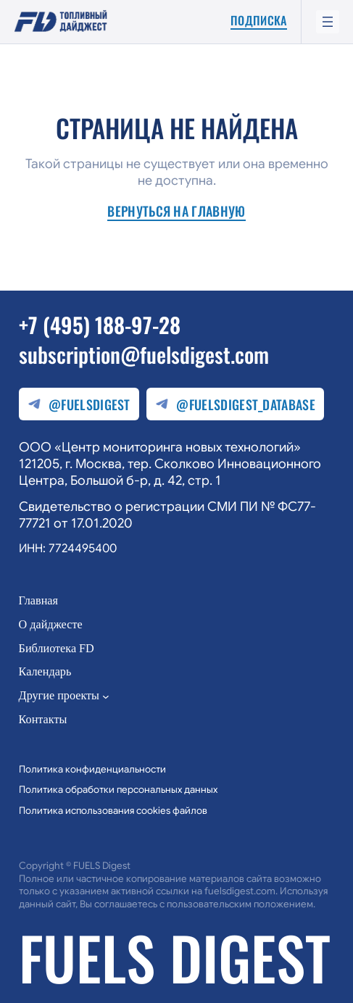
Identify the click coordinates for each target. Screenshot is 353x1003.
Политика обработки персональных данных (118, 789)
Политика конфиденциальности (92, 769)
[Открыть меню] (327, 21)
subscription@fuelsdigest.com (144, 354)
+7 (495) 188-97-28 (99, 324)
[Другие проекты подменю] (105, 696)
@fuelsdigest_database (235, 404)
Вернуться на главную (176, 212)
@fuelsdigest (79, 404)
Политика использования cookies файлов (113, 810)
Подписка (259, 21)
